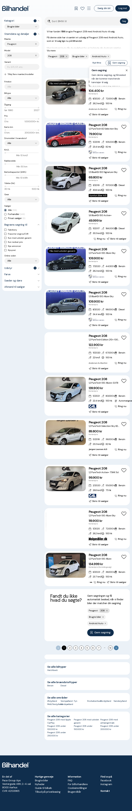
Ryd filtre (97, 62)
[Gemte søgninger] (76, 8)
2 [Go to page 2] (69, 648)
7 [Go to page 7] (98, 648)
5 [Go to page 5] (87, 648)
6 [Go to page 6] (93, 648)
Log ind (123, 8)
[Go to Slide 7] (72, 355)
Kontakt (105, 791)
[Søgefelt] (85, 21)
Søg (124, 21)
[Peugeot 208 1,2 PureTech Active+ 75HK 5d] (87, 485)
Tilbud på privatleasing (48, 791)
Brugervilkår (74, 791)
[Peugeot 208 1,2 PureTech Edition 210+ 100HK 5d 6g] (87, 352)
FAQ (70, 780)
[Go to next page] (116, 648)
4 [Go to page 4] (81, 648)
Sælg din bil (104, 8)
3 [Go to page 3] (75, 648)
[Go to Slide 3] (65, 101)
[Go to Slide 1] (61, 101)
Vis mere (51, 50)
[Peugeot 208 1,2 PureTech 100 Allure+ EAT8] (87, 395)
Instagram (106, 784)
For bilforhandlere (78, 784)
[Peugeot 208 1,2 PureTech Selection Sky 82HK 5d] (87, 439)
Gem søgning (116, 63)
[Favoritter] (82, 8)
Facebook (106, 780)
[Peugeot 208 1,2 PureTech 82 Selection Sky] (87, 141)
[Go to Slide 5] (70, 101)
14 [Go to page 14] (110, 648)
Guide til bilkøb (43, 788)
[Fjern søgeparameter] (86, 56)
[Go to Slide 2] (63, 101)
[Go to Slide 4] (65, 355)
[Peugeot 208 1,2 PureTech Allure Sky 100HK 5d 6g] (87, 98)
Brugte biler (41, 780)
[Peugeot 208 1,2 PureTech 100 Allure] (87, 568)
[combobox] (23, 44)
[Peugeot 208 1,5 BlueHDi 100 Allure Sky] (87, 309)
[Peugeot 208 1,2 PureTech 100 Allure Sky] (87, 266)
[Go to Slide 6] (70, 355)
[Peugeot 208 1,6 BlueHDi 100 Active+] (87, 225)
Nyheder (39, 784)
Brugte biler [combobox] (13, 26)
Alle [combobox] (9, 98)
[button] (66, 92)
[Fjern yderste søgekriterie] (66, 56)
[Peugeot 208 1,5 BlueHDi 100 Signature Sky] (87, 185)
